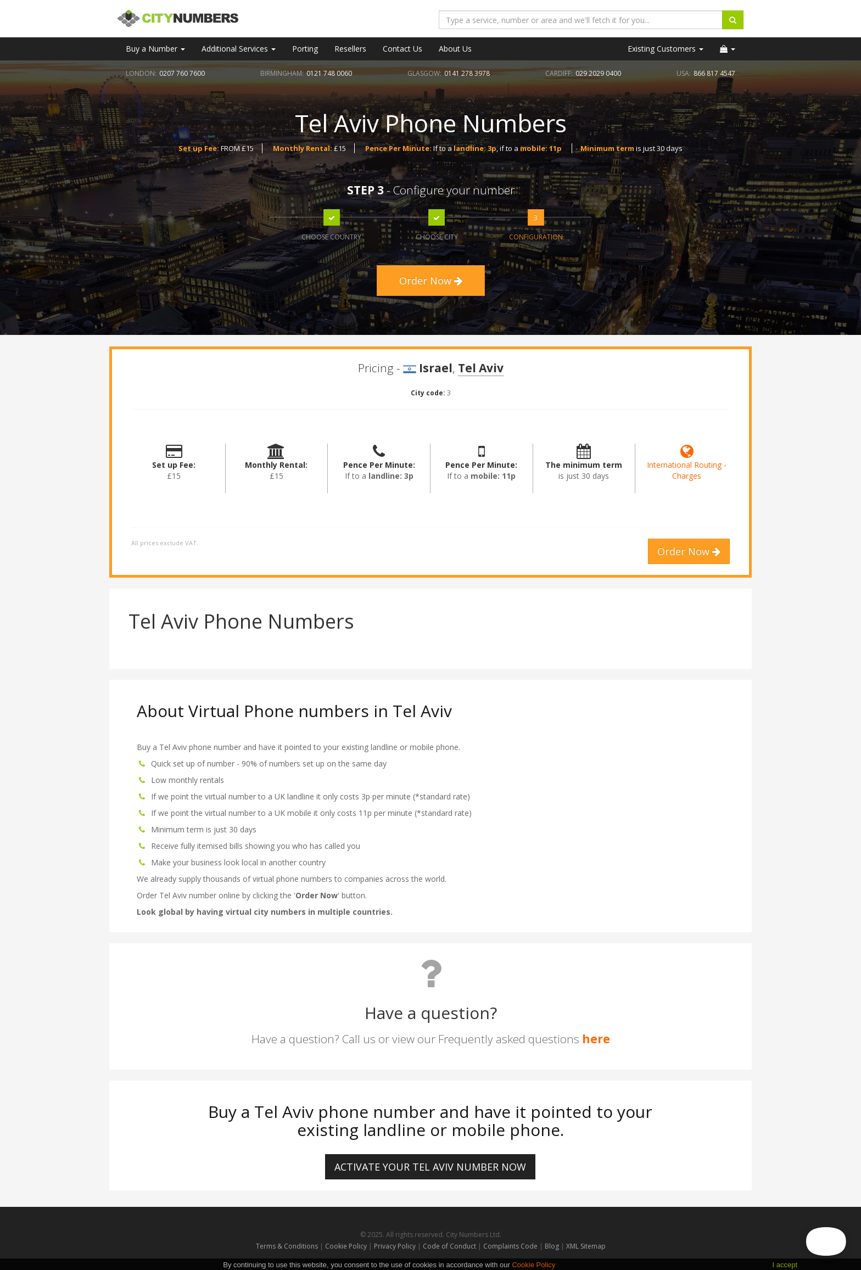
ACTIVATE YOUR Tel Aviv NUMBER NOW (430, 1166)
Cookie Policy (346, 1246)
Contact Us (402, 48)
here (596, 1039)
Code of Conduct (450, 1246)
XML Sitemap (586, 1246)
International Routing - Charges (686, 465)
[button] (727, 49)
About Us (455, 48)
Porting (305, 48)
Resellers (350, 48)
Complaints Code (510, 1246)
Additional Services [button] (239, 48)
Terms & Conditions (287, 1246)
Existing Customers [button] (665, 48)
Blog (553, 1246)
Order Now (430, 280)
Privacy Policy (395, 1246)
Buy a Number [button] (155, 48)
